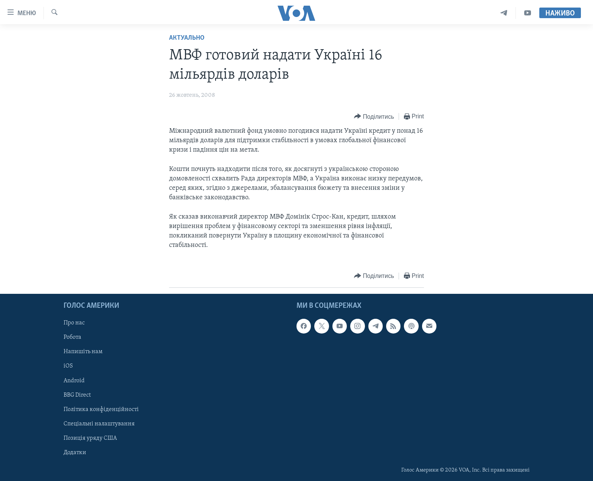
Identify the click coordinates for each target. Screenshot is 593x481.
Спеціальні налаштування (99, 423)
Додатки (75, 452)
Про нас (74, 323)
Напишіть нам (83, 352)
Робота (72, 337)
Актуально (187, 38)
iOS (68, 366)
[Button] (374, 117)
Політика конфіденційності (101, 409)
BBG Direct (77, 395)
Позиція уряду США (90, 438)
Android (74, 380)
